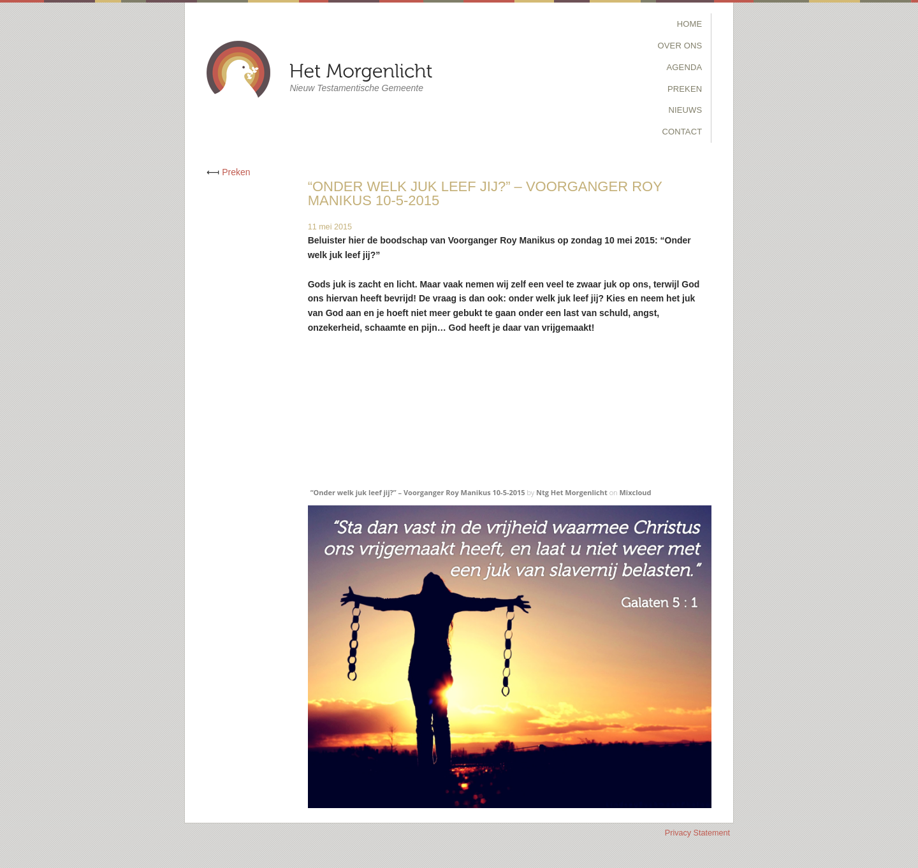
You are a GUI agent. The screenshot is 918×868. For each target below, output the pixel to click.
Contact (682, 131)
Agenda (685, 67)
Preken (684, 89)
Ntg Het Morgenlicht (572, 492)
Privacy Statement (697, 832)
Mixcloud (635, 492)
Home (690, 24)
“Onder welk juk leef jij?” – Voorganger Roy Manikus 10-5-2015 (417, 492)
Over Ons (680, 45)
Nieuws (685, 110)
